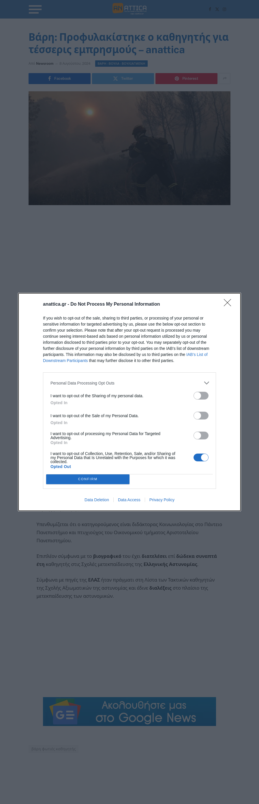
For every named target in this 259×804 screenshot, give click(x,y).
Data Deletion (97, 499)
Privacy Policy (161, 499)
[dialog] (129, 402)
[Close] (229, 304)
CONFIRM (88, 479)
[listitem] (129, 383)
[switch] (201, 396)
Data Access (129, 499)
